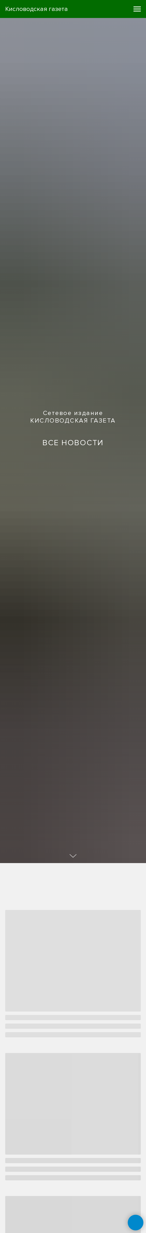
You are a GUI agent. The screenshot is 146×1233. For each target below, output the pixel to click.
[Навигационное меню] (137, 9)
